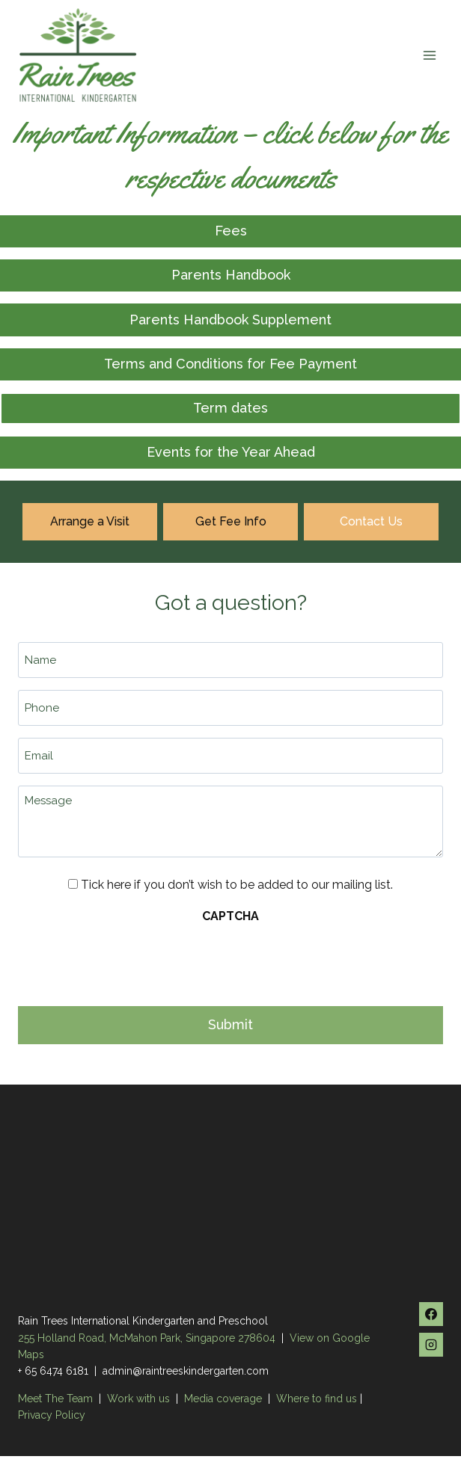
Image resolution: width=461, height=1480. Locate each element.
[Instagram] (431, 1345)
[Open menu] (429, 55)
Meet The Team (57, 1399)
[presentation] (131, 960)
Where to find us (316, 1399)
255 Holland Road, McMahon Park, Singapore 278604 (146, 1338)
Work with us (138, 1399)
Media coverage (223, 1399)
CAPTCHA (230, 916)
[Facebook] (431, 1314)
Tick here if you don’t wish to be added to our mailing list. (237, 885)
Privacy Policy (51, 1415)
